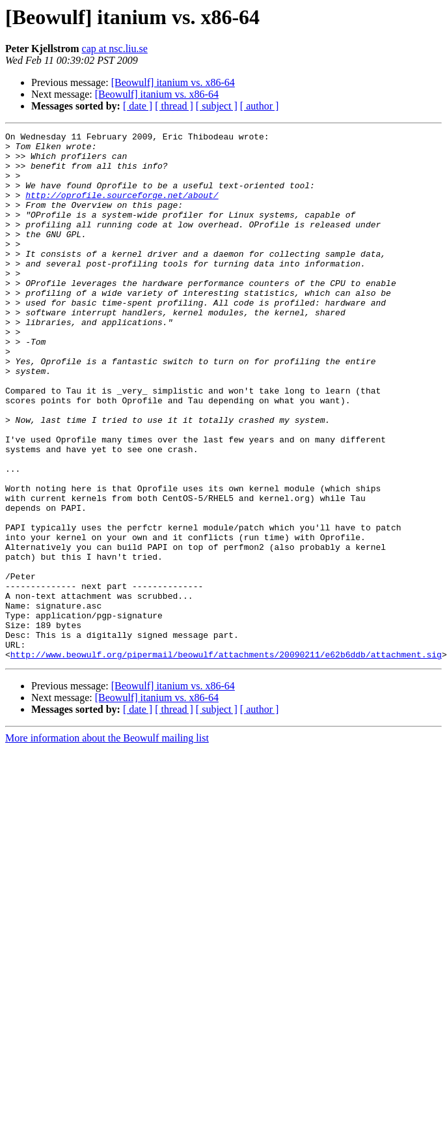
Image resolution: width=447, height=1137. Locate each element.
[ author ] (259, 105)
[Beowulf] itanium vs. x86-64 (173, 82)
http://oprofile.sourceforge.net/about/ (121, 208)
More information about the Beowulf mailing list (107, 843)
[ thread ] (174, 105)
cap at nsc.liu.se (115, 48)
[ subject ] (216, 105)
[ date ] (137, 105)
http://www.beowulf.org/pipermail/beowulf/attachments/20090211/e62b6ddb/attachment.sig (226, 760)
